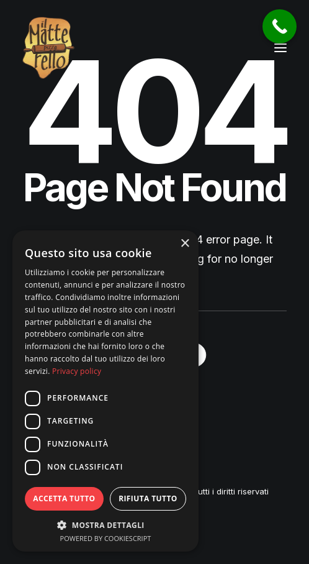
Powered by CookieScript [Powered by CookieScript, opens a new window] (105, 538)
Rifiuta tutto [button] (148, 498)
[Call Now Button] (279, 26)
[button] (280, 48)
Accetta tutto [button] (64, 498)
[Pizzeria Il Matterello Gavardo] (48, 48)
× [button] (184, 243)
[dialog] (105, 391)
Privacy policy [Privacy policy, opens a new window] (76, 371)
